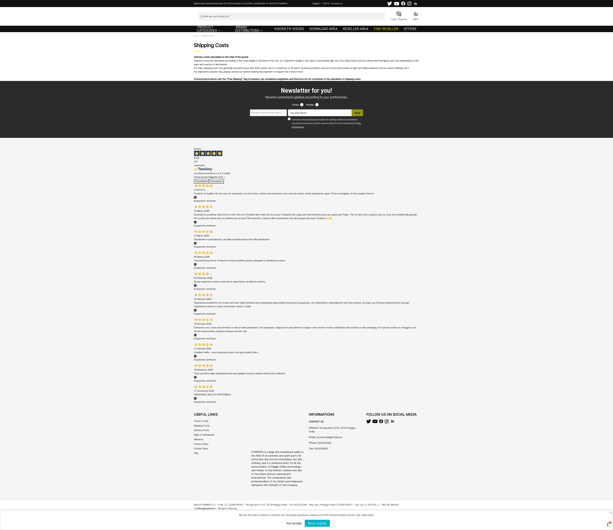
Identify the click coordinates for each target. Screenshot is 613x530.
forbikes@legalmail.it (205, 508)
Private (295, 104)
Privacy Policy (201, 443)
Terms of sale (201, 421)
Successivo (217, 181)
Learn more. (367, 514)
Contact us (336, 3)
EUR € (326, 3)
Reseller (310, 104)
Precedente (201, 181)
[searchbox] (266, 112)
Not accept (294, 523)
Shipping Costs (202, 425)
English (317, 3)
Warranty (198, 439)
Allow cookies (317, 523)
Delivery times (201, 430)
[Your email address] (319, 112)
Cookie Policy (201, 448)
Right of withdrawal (204, 434)
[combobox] (268, 112)
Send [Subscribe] (357, 112)
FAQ (196, 453)
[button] (213, 29)
